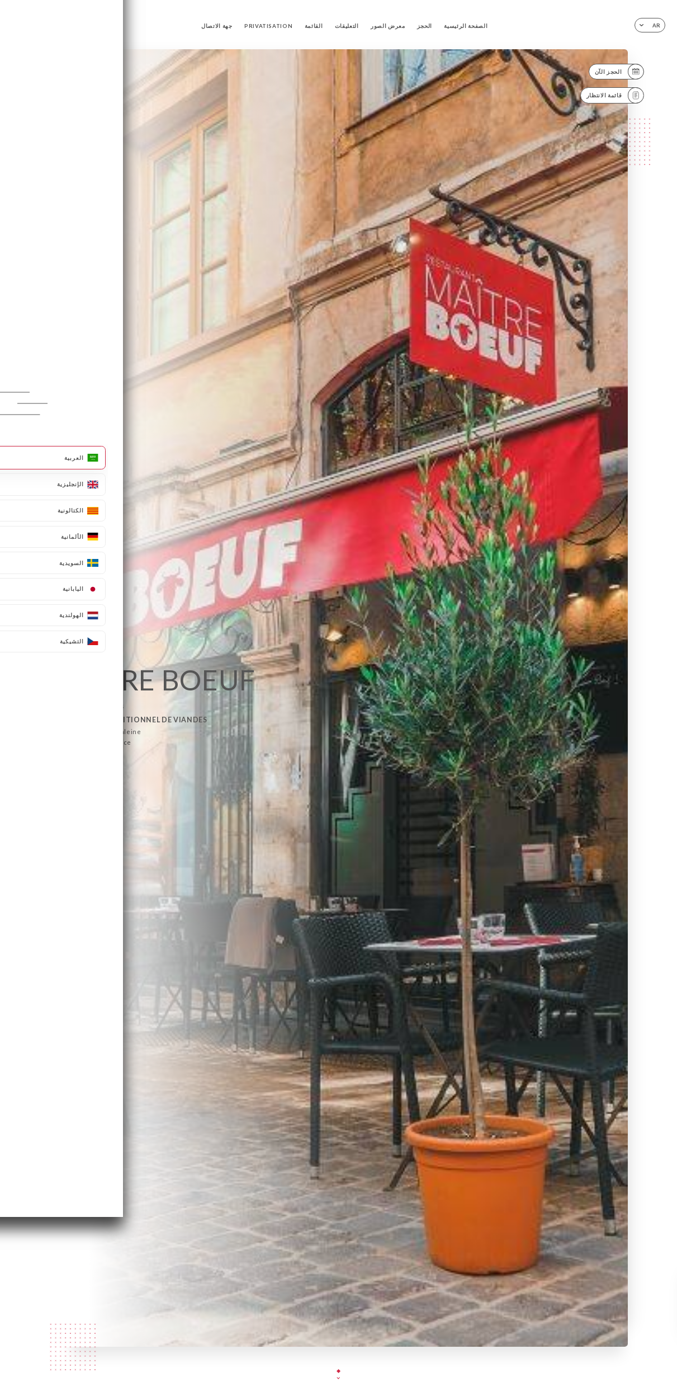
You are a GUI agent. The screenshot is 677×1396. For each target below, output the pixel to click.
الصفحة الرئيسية (465, 26)
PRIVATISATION (268, 26)
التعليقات (347, 26)
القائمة (314, 26)
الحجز (424, 26)
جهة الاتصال (217, 26)
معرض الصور (388, 26)
